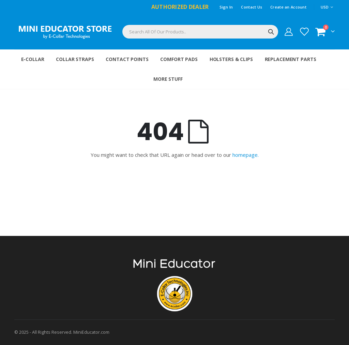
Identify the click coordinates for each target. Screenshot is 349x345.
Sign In (226, 7)
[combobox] (200, 32)
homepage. (245, 154)
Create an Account (288, 7)
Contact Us (251, 7)
